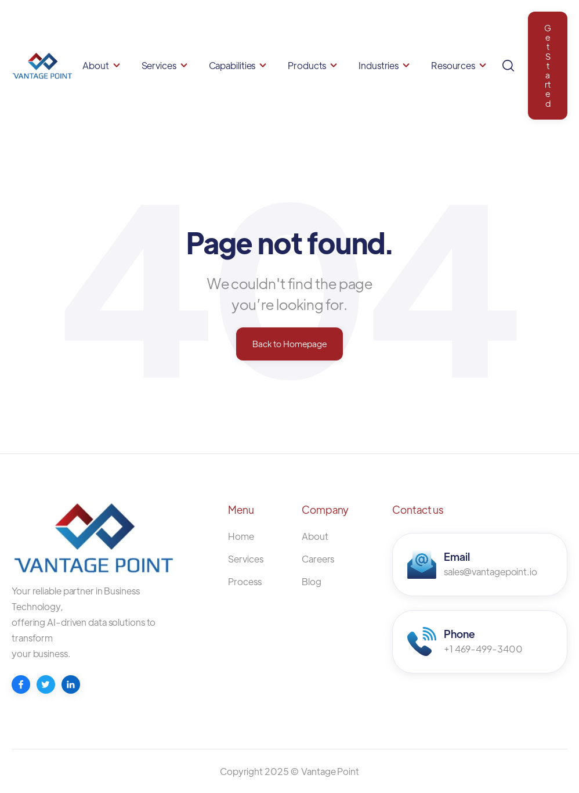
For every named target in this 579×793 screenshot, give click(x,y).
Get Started (547, 65)
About (95, 65)
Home (241, 536)
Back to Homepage (289, 343)
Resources (453, 65)
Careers (318, 559)
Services (159, 65)
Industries (379, 65)
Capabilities (232, 65)
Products (307, 65)
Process (244, 581)
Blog (311, 581)
